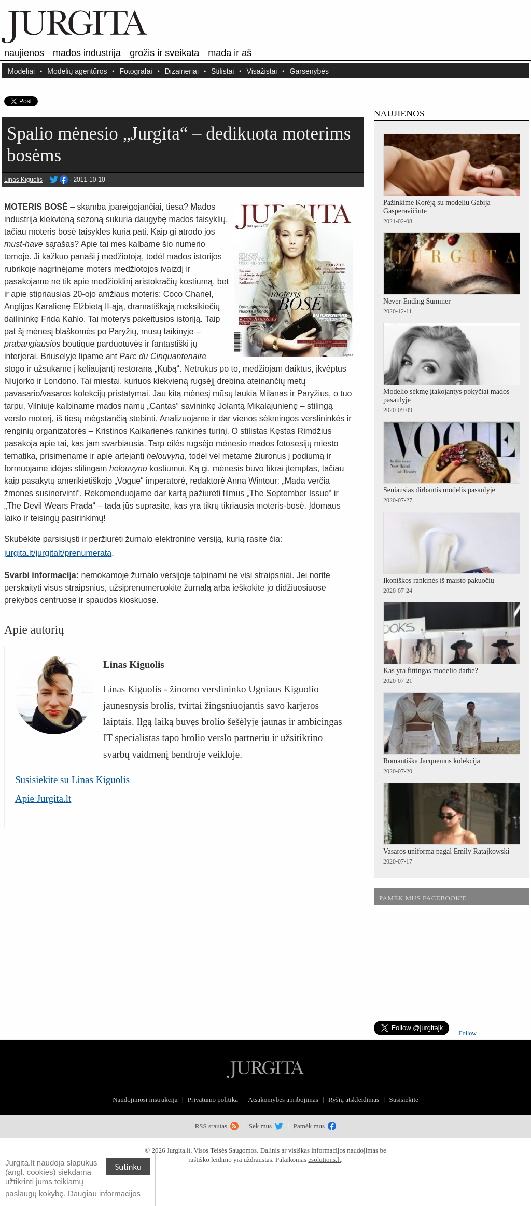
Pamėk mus (315, 1126)
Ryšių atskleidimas (353, 1099)
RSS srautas (217, 1126)
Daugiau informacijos (104, 1193)
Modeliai (21, 71)
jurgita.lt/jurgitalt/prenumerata (57, 553)
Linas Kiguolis (23, 179)
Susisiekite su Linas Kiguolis (72, 779)
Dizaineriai (182, 71)
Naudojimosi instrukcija (145, 1099)
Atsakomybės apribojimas (283, 1099)
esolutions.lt (324, 1159)
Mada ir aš (229, 53)
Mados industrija (87, 53)
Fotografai (136, 71)
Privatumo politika (213, 1099)
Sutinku (128, 1166)
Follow (468, 1033)
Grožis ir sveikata (164, 53)
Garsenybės (309, 71)
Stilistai (222, 71)
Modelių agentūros (77, 71)
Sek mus (266, 1126)
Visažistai (262, 71)
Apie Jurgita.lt (43, 798)
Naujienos (24, 53)
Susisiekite (403, 1099)
